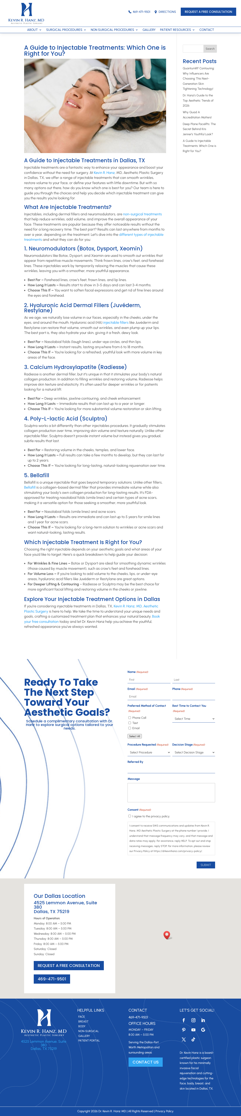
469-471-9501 (139, 12)
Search (210, 48)
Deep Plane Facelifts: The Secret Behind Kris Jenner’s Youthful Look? (199, 129)
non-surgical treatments (142, 214)
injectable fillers (116, 322)
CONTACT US (146, 1062)
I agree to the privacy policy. (151, 816)
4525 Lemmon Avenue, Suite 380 (43, 1043)
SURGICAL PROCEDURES (64, 30)
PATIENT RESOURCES (175, 30)
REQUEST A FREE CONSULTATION (208, 12)
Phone (182, 689)
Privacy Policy (164, 1111)
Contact (138, 1010)
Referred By (135, 762)
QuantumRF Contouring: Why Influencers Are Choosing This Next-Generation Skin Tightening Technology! (198, 79)
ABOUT (32, 30)
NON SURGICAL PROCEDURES (112, 30)
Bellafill (30, 487)
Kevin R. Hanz (104, 172)
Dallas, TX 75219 (44, 1048)
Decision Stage (188, 744)
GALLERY (149, 30)
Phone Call (139, 718)
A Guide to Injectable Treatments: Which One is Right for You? (199, 146)
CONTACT (206, 30)
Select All (134, 736)
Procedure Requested (148, 744)
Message (134, 779)
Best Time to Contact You (189, 709)
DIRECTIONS (165, 12)
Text (135, 723)
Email (138, 689)
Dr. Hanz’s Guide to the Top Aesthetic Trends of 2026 (198, 100)
